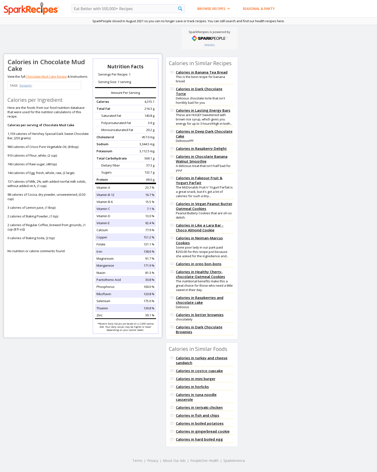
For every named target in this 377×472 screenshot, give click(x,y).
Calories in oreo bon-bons (198, 263)
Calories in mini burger (195, 378)
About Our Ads (174, 460)
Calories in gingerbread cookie (203, 431)
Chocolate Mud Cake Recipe (46, 76)
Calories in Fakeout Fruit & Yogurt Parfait (199, 180)
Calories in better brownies (200, 314)
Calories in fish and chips (197, 415)
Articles (209, 45)
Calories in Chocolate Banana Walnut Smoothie (201, 159)
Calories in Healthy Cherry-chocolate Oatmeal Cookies (200, 274)
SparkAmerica (234, 460)
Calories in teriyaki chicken (199, 407)
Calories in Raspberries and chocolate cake (199, 300)
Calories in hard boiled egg (199, 439)
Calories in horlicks (192, 386)
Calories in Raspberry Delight (201, 148)
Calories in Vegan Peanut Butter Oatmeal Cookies (204, 206)
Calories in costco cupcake (199, 370)
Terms (137, 460)
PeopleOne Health (204, 460)
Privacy (152, 460)
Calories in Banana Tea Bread (201, 72)
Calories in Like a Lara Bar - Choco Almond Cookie (199, 227)
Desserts (26, 85)
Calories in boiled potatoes (200, 423)
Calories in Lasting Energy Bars (203, 110)
